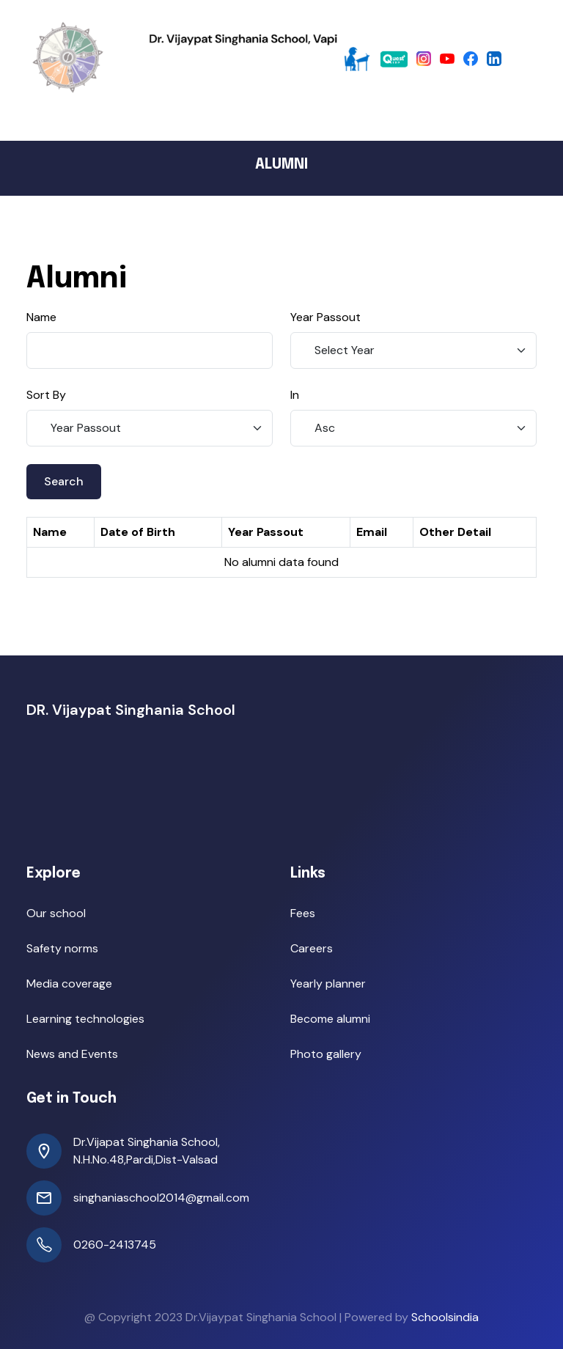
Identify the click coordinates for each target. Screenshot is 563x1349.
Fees (302, 913)
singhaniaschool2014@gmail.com (161, 1197)
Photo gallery (325, 1054)
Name (41, 317)
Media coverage (69, 983)
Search (64, 481)
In (294, 395)
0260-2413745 (114, 1244)
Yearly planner (328, 983)
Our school (56, 913)
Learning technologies (85, 1018)
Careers (311, 948)
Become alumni (330, 1018)
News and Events (72, 1054)
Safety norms (62, 948)
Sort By (46, 395)
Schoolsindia (445, 1317)
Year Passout (325, 317)
